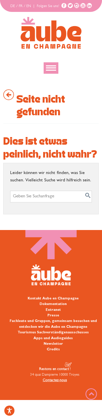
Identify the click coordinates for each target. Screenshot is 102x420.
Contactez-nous (55, 380)
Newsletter (53, 344)
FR (21, 6)
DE (12, 6)
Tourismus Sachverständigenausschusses (53, 332)
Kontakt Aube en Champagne (53, 298)
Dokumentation (53, 304)
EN (28, 6)
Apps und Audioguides (53, 338)
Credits (53, 349)
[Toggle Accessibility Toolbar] (9, 410)
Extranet (53, 310)
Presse (53, 315)
